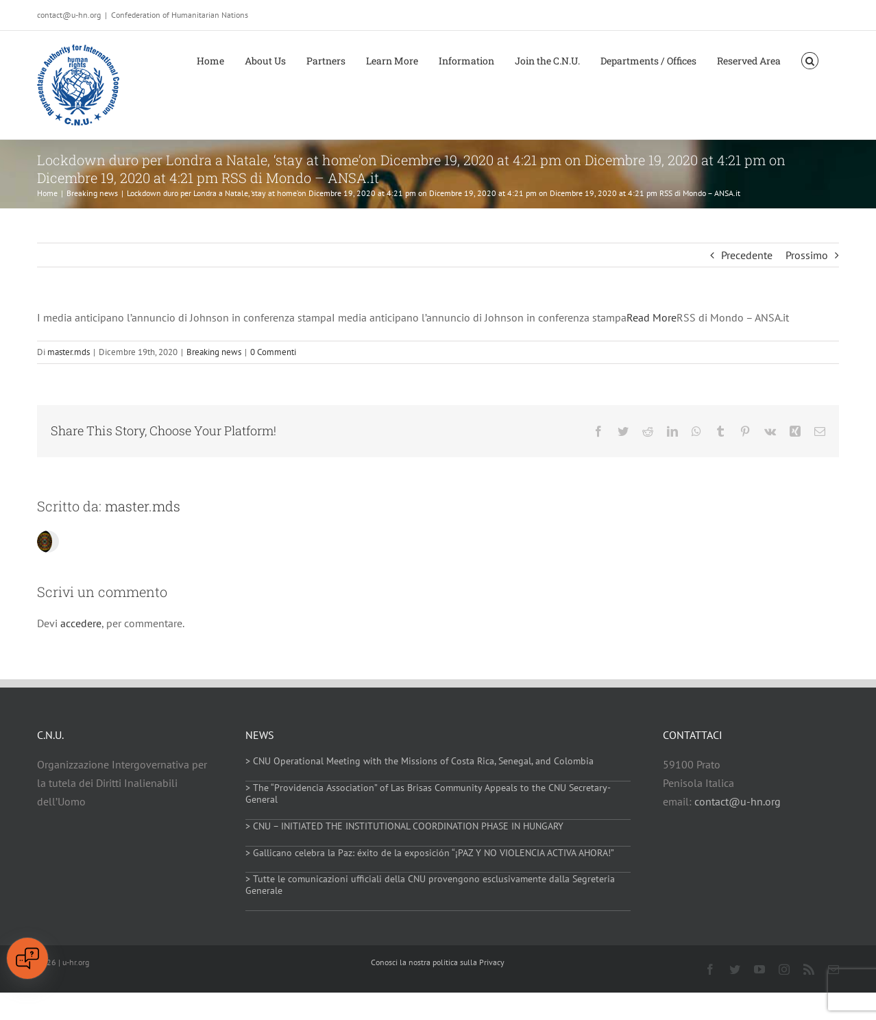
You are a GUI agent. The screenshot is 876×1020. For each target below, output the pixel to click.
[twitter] (734, 969)
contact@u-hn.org (737, 801)
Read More (651, 317)
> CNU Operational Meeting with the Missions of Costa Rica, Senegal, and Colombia (419, 761)
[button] (809, 59)
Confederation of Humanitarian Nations (179, 15)
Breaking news (213, 352)
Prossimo (807, 255)
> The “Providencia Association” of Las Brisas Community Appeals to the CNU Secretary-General (428, 793)
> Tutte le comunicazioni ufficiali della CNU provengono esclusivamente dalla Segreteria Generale (430, 885)
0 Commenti (273, 352)
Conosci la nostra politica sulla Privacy (437, 962)
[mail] (833, 969)
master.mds (68, 352)
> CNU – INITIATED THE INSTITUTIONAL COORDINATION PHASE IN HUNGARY (404, 826)
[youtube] (759, 969)
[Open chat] (27, 958)
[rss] (808, 969)
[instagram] (784, 969)
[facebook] (710, 969)
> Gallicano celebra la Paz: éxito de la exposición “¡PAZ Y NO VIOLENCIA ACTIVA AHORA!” (429, 853)
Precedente (746, 255)
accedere (80, 623)
